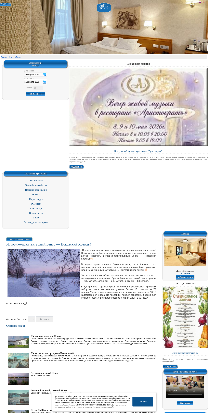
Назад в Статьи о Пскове (19, 239)
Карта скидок (36, 199)
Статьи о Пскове (15, 57)
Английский (203, 2)
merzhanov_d (20, 303)
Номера (36, 194)
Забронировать (185, 277)
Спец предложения (185, 283)
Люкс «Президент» (185, 271)
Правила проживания (36, 189)
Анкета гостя (36, 180)
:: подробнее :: (76, 166)
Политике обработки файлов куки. (94, 405)
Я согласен (143, 401)
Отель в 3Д (36, 208)
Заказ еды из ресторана (36, 222)
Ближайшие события (138, 63)
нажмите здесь (68, 402)
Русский (200, 2)
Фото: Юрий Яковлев (40, 375)
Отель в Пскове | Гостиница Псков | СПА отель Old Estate (104, 7)
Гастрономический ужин (185, 371)
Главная (4, 57)
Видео (36, 217)
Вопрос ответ (36, 213)
